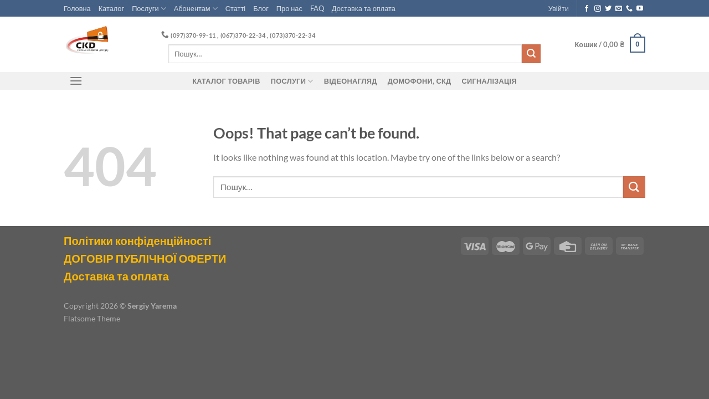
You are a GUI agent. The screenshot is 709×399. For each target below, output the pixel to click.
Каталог (112, 8)
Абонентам (196, 8)
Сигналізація (489, 80)
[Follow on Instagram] (597, 9)
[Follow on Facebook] (586, 9)
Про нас (289, 8)
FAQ (317, 8)
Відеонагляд (350, 80)
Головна (77, 8)
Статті (235, 8)
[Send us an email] (618, 9)
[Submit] (531, 53)
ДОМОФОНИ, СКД (419, 80)
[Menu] (76, 81)
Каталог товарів (226, 80)
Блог (261, 8)
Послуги (149, 8)
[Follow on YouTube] (639, 9)
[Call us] (629, 9)
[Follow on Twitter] (608, 9)
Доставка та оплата (363, 8)
